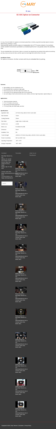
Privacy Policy (28, 425)
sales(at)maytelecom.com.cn (11, 173)
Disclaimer (21, 425)
